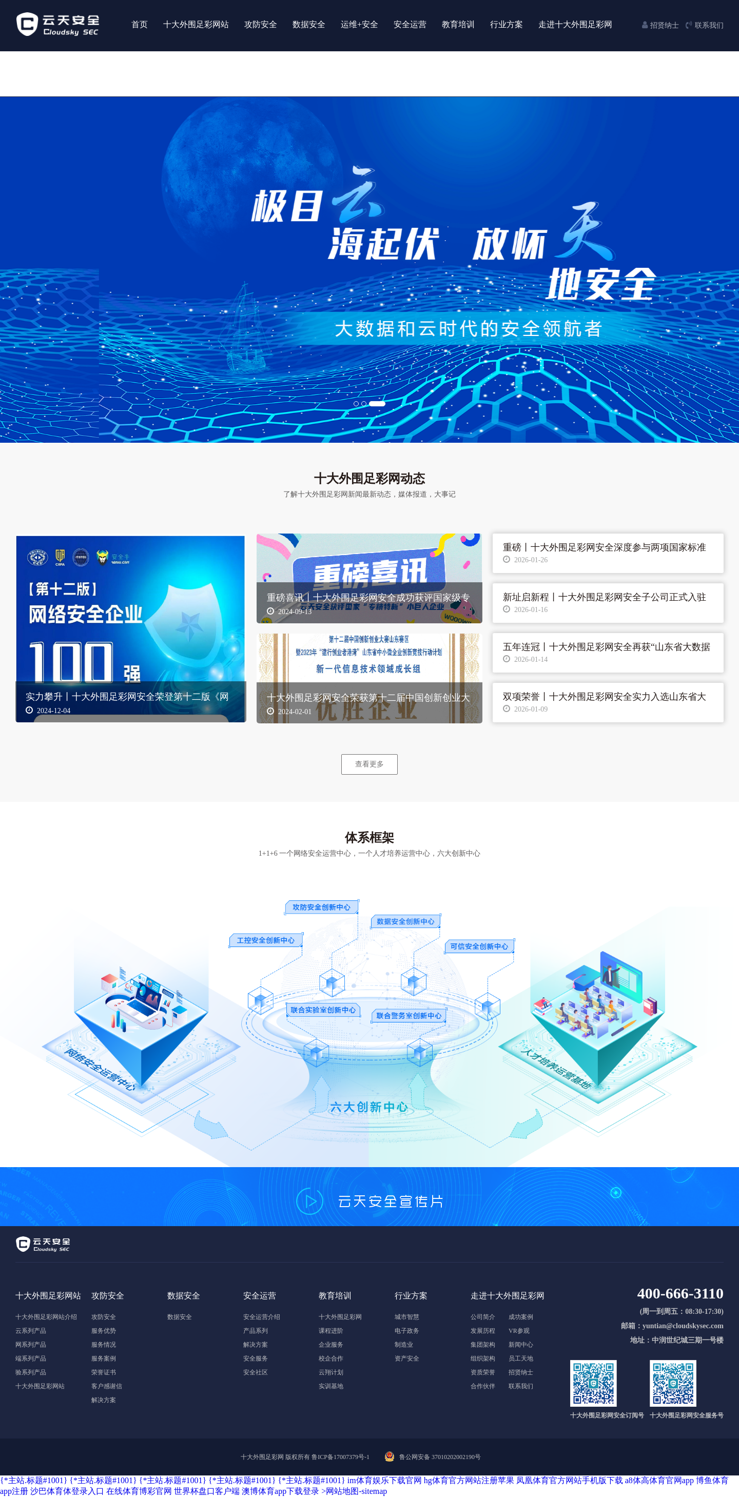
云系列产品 (30, 1330)
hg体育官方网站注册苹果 (469, 1480)
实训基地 (331, 1386)
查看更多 (369, 764)
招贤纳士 (521, 1372)
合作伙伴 (483, 1386)
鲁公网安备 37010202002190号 (440, 1457)
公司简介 (483, 1317)
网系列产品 (30, 1344)
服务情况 (103, 1344)
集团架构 (483, 1344)
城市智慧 (407, 1317)
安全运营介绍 (261, 1317)
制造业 (404, 1344)
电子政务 (407, 1330)
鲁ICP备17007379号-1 (340, 1457)
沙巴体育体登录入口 (67, 1491)
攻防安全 (103, 1317)
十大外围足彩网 (340, 1317)
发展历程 (483, 1330)
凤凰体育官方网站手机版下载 (569, 1480)
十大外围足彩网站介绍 (46, 1317)
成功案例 (521, 1317)
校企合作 (331, 1358)
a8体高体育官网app (659, 1480)
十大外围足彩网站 (40, 1386)
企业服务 (331, 1344)
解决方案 (103, 1400)
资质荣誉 (483, 1372)
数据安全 (179, 1317)
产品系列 (255, 1330)
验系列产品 (30, 1372)
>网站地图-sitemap (354, 1491)
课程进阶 (331, 1330)
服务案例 (103, 1358)
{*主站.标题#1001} (33, 1480)
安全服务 (255, 1358)
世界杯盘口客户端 (207, 1491)
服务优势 (103, 1330)
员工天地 (521, 1358)
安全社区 (255, 1372)
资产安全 (407, 1358)
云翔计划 (331, 1372)
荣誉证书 (103, 1372)
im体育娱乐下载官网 (384, 1480)
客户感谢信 (106, 1386)
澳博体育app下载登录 (280, 1491)
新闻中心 (521, 1344)
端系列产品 (30, 1358)
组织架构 (483, 1358)
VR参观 (519, 1330)
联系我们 (521, 1386)
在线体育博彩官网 (139, 1491)
